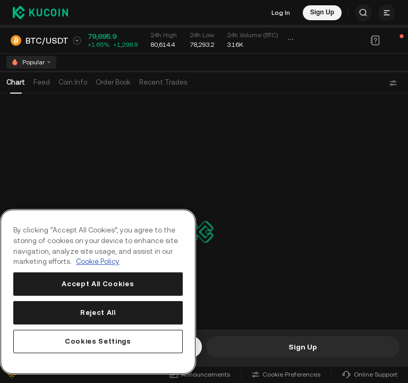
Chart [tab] (15, 65)
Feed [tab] (41, 65)
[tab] (113, 65)
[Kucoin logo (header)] (40, 12)
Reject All (98, 313)
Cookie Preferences (286, 374)
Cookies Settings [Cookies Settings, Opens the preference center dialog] (98, 341)
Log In (280, 12)
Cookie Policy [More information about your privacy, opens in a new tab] (98, 261)
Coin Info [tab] (72, 65)
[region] (98, 291)
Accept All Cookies (98, 284)
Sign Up (302, 347)
